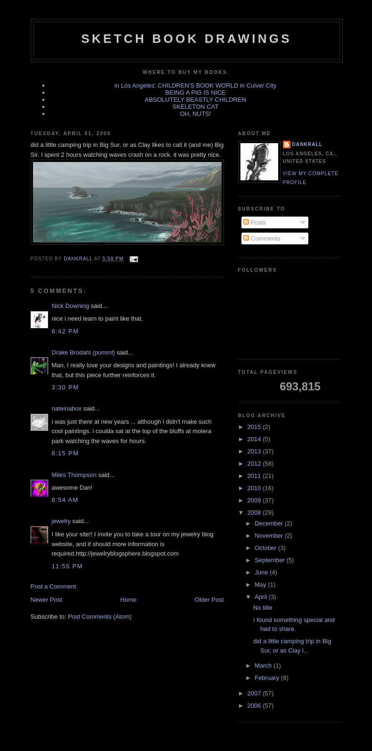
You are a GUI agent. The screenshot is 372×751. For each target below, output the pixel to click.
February (268, 677)
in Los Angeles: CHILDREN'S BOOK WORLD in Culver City (195, 85)
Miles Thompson (74, 474)
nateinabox (67, 408)
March (264, 665)
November (270, 535)
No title (262, 607)
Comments (261, 238)
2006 (255, 705)
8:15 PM (65, 453)
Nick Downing (70, 305)
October (266, 547)
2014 (255, 439)
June (262, 572)
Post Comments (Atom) (100, 616)
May (261, 584)
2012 (255, 463)
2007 (255, 693)
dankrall (307, 144)
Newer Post (46, 599)
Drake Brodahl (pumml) (83, 352)
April (262, 596)
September (270, 560)
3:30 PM (65, 387)
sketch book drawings (186, 39)
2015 (255, 426)
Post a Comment (53, 586)
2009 (255, 500)
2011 (255, 475)
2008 (255, 512)
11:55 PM (67, 566)
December (270, 523)
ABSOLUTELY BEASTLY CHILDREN (195, 99)
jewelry (61, 521)
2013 (255, 451)
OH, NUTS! (195, 113)
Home (128, 599)
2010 (255, 488)
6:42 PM (65, 331)
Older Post (209, 599)
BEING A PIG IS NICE (195, 92)
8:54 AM (65, 499)
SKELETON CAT (196, 106)
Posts (254, 222)
